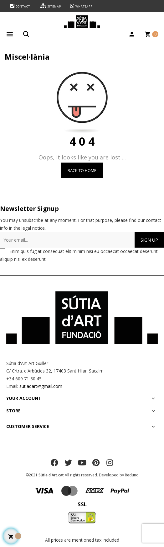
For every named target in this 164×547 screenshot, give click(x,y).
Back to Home (82, 170)
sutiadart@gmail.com (40, 386)
